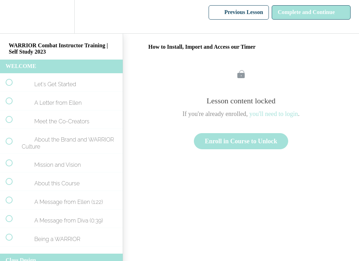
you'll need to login (273, 113)
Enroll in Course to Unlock (241, 141)
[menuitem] (61, 16)
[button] (13, 16)
